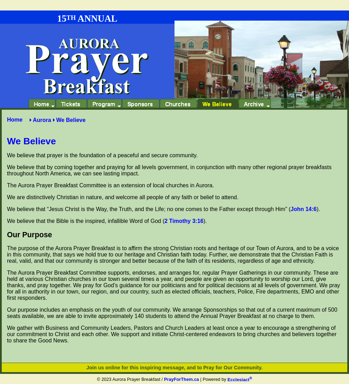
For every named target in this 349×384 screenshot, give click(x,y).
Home (14, 120)
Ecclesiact (240, 379)
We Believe (71, 120)
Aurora (42, 120)
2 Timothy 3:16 (183, 221)
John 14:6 (304, 209)
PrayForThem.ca (181, 379)
